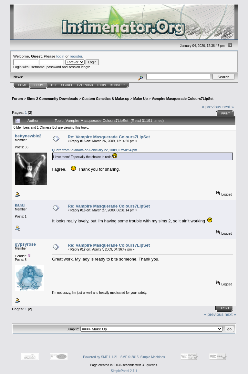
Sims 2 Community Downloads (52, 99)
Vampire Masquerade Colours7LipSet (182, 99)
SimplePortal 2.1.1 (124, 371)
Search (67, 85)
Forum (38, 85)
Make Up (140, 99)
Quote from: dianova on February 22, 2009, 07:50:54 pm (94, 150)
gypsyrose (25, 244)
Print (225, 113)
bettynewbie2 (28, 136)
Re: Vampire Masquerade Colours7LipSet (109, 136)
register (76, 56)
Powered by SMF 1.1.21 (100, 357)
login (61, 56)
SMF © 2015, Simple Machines (142, 357)
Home (22, 85)
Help (53, 85)
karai (20, 205)
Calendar (85, 85)
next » (228, 106)
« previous (211, 106)
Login (101, 85)
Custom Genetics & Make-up (105, 99)
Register (117, 85)
